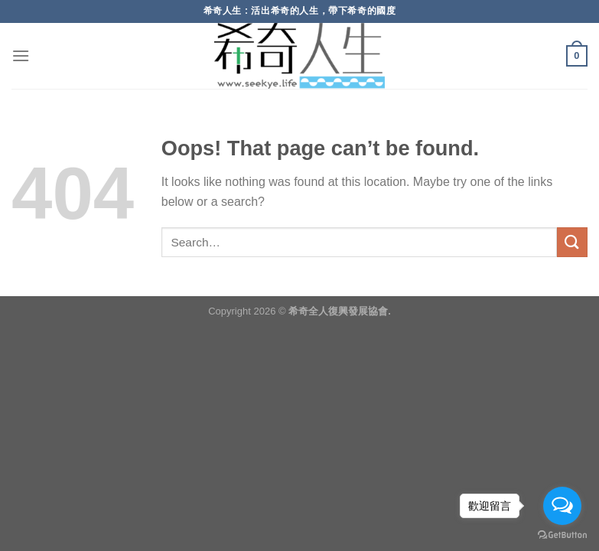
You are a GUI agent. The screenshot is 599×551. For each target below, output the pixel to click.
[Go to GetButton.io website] (562, 535)
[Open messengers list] (562, 506)
